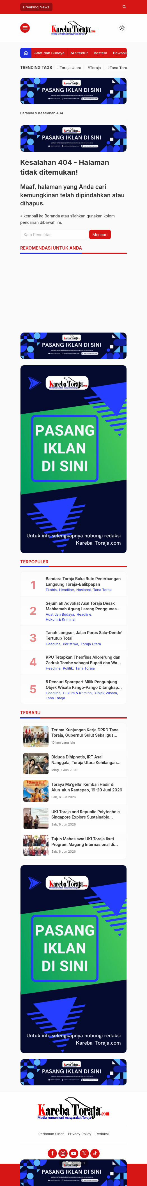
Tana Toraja (102, 590)
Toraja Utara (91, 644)
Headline (66, 590)
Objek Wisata (106, 693)
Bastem (100, 53)
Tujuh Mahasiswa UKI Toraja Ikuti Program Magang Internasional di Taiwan (82, 844)
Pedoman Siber (51, 1134)
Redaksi (102, 1134)
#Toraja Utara (69, 67)
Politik (68, 668)
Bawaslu (120, 53)
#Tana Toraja (118, 67)
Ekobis (51, 590)
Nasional (83, 590)
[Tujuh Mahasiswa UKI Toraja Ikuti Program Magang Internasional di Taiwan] (36, 845)
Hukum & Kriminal (60, 620)
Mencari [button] (100, 234)
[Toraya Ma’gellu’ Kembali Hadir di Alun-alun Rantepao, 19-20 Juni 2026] (36, 791)
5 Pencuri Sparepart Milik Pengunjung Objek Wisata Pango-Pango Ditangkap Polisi (82, 687)
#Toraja (94, 67)
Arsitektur (79, 53)
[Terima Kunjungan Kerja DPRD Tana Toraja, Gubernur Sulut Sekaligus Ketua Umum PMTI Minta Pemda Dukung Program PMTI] (36, 736)
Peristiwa (70, 644)
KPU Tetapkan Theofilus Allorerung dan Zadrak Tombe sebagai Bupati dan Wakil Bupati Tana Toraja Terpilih (83, 662)
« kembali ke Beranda (40, 216)
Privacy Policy (79, 1134)
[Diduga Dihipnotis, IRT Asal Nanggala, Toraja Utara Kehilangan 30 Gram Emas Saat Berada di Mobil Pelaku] (36, 763)
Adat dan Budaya (49, 53)
